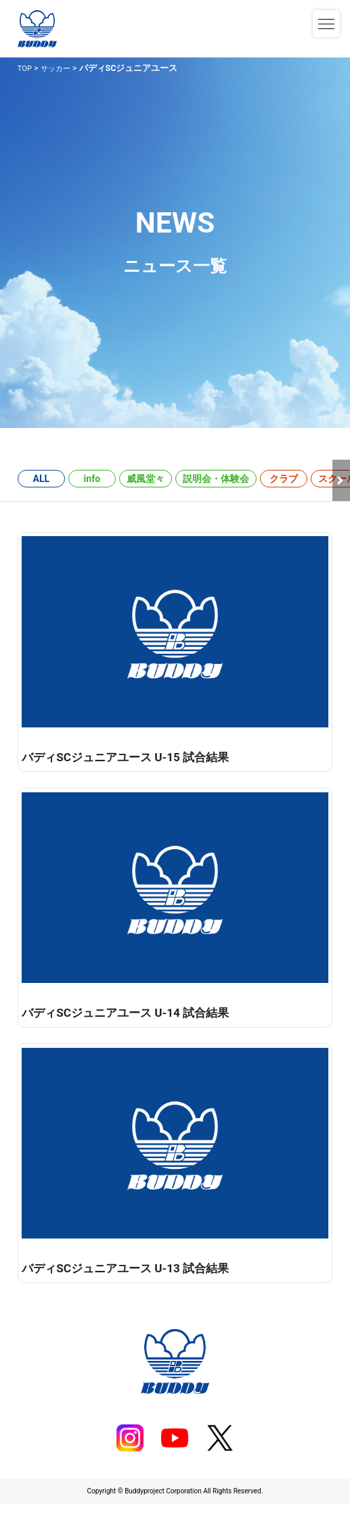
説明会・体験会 (216, 478)
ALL (41, 478)
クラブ (283, 478)
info (92, 478)
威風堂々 (146, 478)
